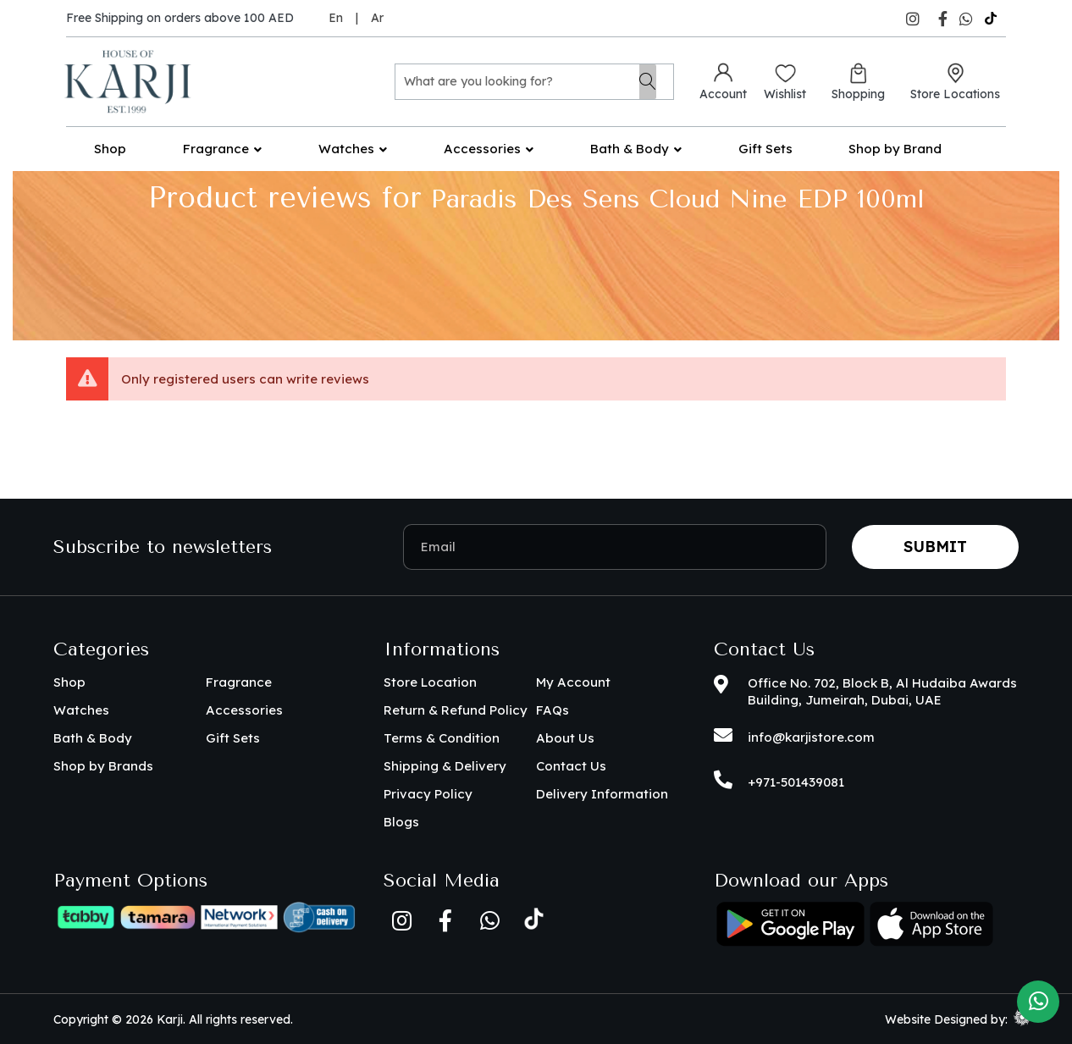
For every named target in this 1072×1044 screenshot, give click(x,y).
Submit (935, 546)
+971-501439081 (796, 782)
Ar (377, 17)
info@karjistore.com (811, 737)
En (336, 17)
